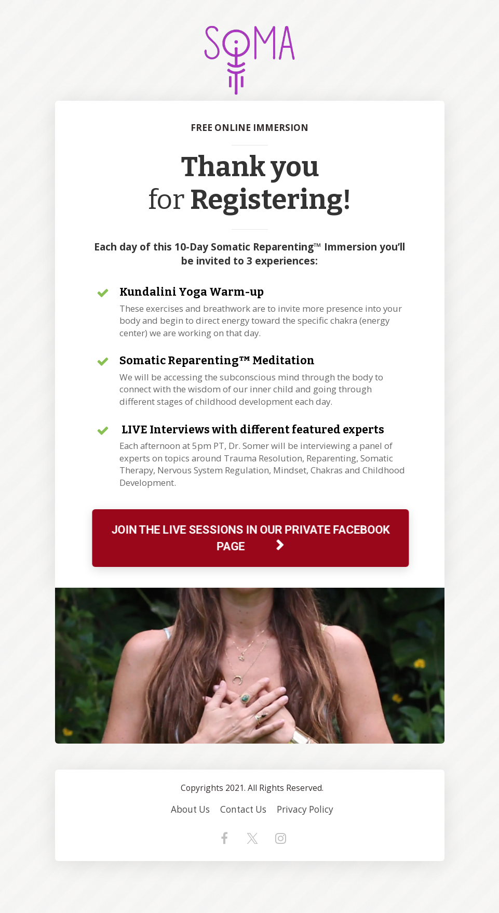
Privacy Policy (305, 809)
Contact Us (243, 809)
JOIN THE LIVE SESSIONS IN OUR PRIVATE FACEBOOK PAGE (249, 537)
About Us (190, 809)
